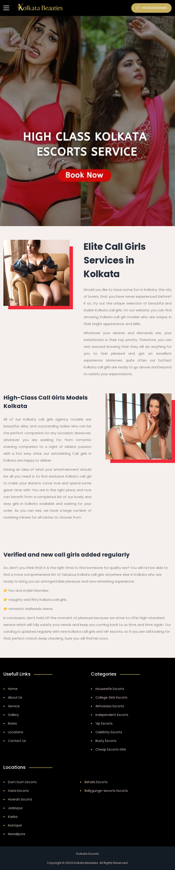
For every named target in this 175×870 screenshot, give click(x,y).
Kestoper (15, 825)
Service (14, 706)
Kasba (13, 816)
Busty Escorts (105, 740)
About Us (15, 697)
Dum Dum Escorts (22, 782)
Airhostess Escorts (109, 706)
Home (13, 689)
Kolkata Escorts (87, 854)
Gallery (13, 715)
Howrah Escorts (20, 799)
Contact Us (17, 740)
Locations (15, 732)
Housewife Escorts (109, 689)
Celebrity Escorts (108, 732)
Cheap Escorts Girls (110, 749)
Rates (12, 723)
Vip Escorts (104, 723)
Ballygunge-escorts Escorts (106, 790)
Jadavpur (15, 808)
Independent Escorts (111, 715)
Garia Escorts (18, 790)
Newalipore (16, 834)
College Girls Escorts (111, 697)
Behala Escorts (96, 782)
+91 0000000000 (151, 8)
